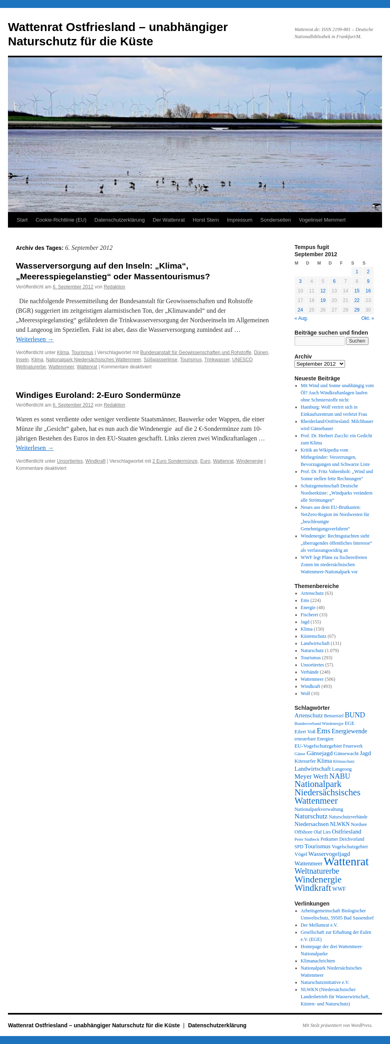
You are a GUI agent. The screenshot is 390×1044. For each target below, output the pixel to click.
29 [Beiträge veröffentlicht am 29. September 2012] (356, 310)
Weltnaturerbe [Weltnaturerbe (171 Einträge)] (316, 871)
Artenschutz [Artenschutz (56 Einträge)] (308, 715)
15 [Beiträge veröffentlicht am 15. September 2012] (356, 291)
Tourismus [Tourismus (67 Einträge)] (317, 846)
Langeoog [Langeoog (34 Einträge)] (341, 769)
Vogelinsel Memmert (322, 220)
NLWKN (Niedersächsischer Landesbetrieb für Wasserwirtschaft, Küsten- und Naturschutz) (335, 997)
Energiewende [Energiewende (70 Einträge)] (349, 731)
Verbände (310, 672)
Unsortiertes (70, 461)
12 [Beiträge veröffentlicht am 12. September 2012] (323, 291)
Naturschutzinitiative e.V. (325, 982)
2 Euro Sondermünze (174, 461)
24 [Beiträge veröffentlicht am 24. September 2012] (300, 310)
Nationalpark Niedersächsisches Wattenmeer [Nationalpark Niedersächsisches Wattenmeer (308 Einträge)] (327, 792)
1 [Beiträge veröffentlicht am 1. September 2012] (356, 272)
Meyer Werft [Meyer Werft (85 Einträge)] (311, 776)
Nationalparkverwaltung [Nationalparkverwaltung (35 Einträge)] (318, 809)
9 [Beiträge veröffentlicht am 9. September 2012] (368, 281)
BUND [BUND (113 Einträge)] (355, 715)
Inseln (22, 359)
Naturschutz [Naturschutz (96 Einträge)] (311, 816)
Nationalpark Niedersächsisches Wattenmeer (93, 359)
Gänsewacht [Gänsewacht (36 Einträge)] (346, 753)
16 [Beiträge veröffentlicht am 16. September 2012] (368, 291)
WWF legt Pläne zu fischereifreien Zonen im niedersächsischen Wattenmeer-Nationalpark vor (334, 565)
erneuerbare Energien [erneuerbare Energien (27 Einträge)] (313, 738)
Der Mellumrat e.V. (319, 925)
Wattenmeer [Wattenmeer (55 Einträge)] (308, 863)
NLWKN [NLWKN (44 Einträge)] (339, 824)
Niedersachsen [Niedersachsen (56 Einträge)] (311, 824)
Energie (308, 607)
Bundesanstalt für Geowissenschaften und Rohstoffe (195, 352)
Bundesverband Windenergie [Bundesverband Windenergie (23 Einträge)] (318, 723)
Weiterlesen (35, 339)
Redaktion (114, 287)
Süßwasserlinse (160, 359)
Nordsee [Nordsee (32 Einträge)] (359, 824)
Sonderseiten (275, 220)
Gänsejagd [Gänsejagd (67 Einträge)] (319, 753)
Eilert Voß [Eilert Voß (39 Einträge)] (305, 731)
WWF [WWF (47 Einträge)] (339, 889)
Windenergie (249, 461)
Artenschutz (312, 593)
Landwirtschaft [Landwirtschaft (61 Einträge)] (312, 768)
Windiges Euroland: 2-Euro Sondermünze (98, 394)
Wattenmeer (61, 367)
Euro (205, 461)
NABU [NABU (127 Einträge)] (340, 776)
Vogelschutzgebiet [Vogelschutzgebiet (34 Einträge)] (350, 846)
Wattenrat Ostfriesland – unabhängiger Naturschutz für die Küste (94, 1025)
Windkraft (96, 461)
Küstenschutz (314, 636)
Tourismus (83, 352)
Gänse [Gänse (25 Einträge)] (299, 753)
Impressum (239, 220)
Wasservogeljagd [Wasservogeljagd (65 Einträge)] (329, 853)
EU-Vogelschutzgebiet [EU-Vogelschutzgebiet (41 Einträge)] (318, 746)
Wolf (305, 693)
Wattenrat (87, 367)
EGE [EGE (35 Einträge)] (349, 723)
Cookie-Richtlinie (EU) (60, 220)
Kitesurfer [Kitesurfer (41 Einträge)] (305, 761)
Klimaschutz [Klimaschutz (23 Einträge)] (344, 761)
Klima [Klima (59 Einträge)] (324, 761)
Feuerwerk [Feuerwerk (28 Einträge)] (353, 746)
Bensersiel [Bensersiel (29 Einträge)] (333, 716)
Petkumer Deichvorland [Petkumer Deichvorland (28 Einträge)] (343, 839)
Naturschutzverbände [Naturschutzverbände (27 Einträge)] (348, 816)
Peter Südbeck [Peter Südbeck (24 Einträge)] (307, 839)
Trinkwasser (217, 359)
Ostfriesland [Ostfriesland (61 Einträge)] (346, 831)
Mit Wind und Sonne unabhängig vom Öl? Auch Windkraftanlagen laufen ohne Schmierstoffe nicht (337, 393)
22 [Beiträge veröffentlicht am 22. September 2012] (356, 300)
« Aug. (301, 318)
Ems (305, 600)
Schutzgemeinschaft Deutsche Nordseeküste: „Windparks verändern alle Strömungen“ (336, 493)
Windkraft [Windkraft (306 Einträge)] (312, 888)
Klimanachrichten (318, 961)
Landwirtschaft (315, 643)
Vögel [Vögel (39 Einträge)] (300, 854)
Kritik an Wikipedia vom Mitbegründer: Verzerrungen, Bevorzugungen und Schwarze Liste (335, 457)
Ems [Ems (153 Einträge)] (323, 731)
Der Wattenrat (169, 220)
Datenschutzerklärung (119, 220)
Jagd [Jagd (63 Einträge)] (365, 753)
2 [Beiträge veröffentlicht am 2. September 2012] (368, 272)
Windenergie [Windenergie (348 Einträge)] (317, 879)
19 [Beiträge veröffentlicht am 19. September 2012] (323, 300)
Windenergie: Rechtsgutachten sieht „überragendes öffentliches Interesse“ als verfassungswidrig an (336, 543)
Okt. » (367, 318)
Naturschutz (312, 650)
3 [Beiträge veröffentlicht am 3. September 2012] (300, 281)
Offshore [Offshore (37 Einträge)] (303, 832)
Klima (63, 352)
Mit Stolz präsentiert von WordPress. (337, 1025)
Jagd (305, 622)
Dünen (261, 352)
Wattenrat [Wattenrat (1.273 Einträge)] (346, 861)
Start (22, 220)
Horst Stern (206, 220)
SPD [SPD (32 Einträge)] (298, 846)
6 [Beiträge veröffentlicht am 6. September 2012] (334, 281)
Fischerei (309, 614)
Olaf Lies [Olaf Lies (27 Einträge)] (322, 832)
